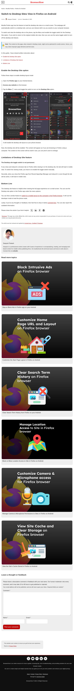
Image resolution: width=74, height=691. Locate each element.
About (28, 674)
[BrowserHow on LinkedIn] (41, 658)
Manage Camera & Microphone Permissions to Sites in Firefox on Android (27, 514)
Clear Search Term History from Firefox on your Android (21, 413)
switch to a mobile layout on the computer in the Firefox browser (42, 196)
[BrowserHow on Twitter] (28, 658)
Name (5, 617)
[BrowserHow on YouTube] (32, 658)
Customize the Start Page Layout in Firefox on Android (21, 360)
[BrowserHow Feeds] (45, 658)
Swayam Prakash (12, 19)
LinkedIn (15, 251)
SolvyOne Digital (41, 676)
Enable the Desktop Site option (12, 56)
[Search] (69, 2)
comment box (52, 203)
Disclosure (4, 216)
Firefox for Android (20, 8)
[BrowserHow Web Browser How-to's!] (37, 2)
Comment (6, 590)
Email (28, 617)
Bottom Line (6, 63)
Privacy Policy (12, 646)
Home (3, 8)
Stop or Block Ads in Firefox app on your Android (19, 307)
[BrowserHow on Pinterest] (37, 658)
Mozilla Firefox (10, 8)
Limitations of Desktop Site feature (13, 60)
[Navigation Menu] (2, 2)
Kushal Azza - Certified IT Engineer (34, 223)
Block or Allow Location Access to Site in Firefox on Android (22, 461)
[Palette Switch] (72, 2)
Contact (32, 674)
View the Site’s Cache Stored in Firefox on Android (19, 566)
